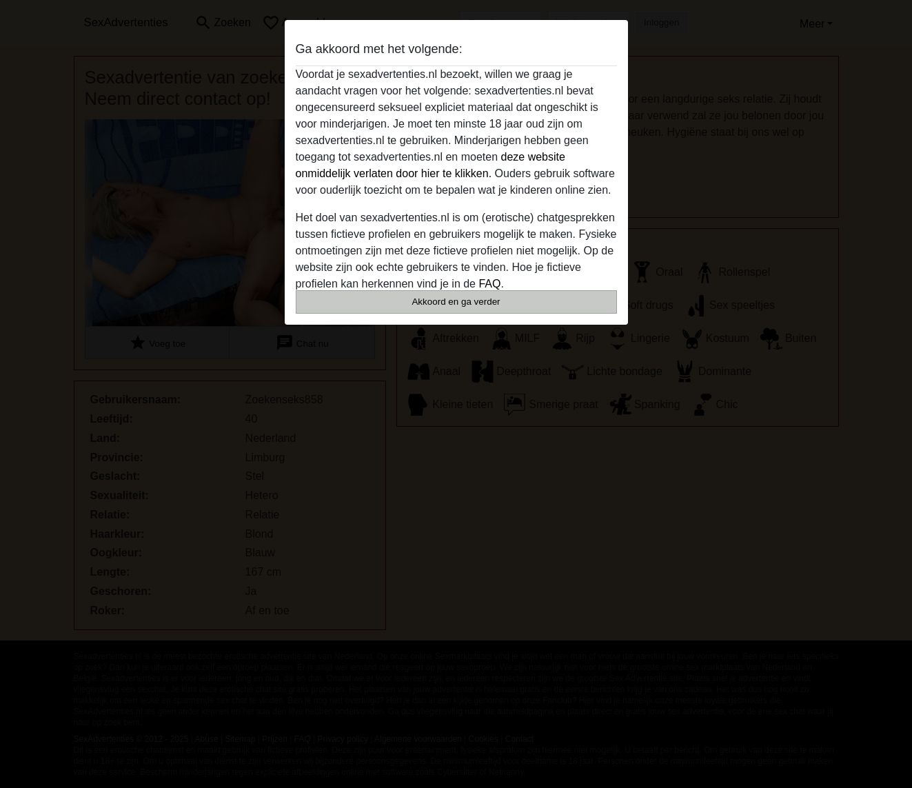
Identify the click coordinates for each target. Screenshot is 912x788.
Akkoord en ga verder (456, 301)
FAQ (489, 284)
